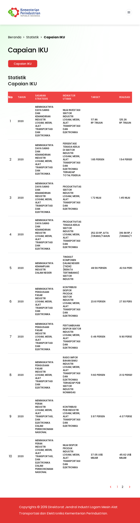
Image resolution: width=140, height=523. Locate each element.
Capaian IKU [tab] (23, 64)
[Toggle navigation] (129, 12)
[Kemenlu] (24, 12)
